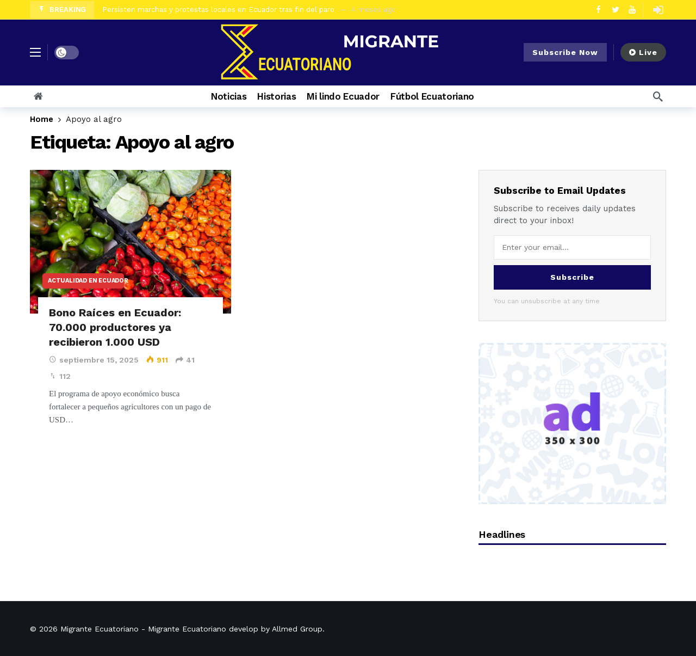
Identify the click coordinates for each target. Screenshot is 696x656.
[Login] (658, 10)
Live (643, 52)
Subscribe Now (565, 52)
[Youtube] (632, 9)
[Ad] (572, 423)
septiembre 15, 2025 (94, 359)
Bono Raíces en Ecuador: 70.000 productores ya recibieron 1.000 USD (115, 327)
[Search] (658, 96)
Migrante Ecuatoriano (99, 628)
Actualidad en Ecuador (86, 280)
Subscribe (572, 277)
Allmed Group (297, 628)
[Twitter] (615, 9)
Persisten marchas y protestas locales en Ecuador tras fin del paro (218, 9)
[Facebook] (598, 9)
